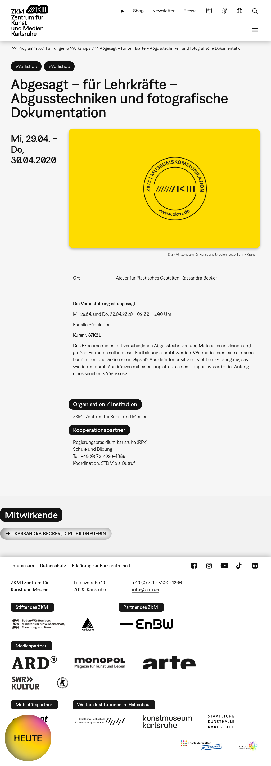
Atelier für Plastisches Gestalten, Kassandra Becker (166, 278)
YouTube (224, 566)
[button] (164, 189)
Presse (190, 10)
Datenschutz (53, 565)
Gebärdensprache (224, 11)
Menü (255, 30)
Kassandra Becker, (60, 533)
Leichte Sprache (209, 11)
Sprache (239, 11)
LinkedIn (255, 566)
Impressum (22, 565)
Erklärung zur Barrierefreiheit (101, 565)
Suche (255, 11)
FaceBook (194, 566)
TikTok (239, 566)
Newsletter (163, 10)
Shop (138, 10)
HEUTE (28, 738)
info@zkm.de (145, 589)
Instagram (209, 566)
